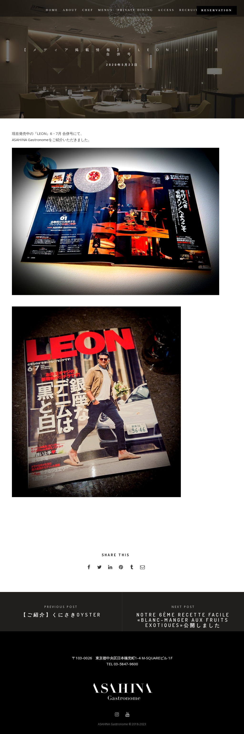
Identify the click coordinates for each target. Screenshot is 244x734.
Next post (183, 607)
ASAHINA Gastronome (113, 724)
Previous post (61, 607)
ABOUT (70, 10)
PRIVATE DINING (135, 10)
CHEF (87, 10)
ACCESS (166, 10)
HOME (52, 10)
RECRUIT (188, 10)
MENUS (105, 10)
